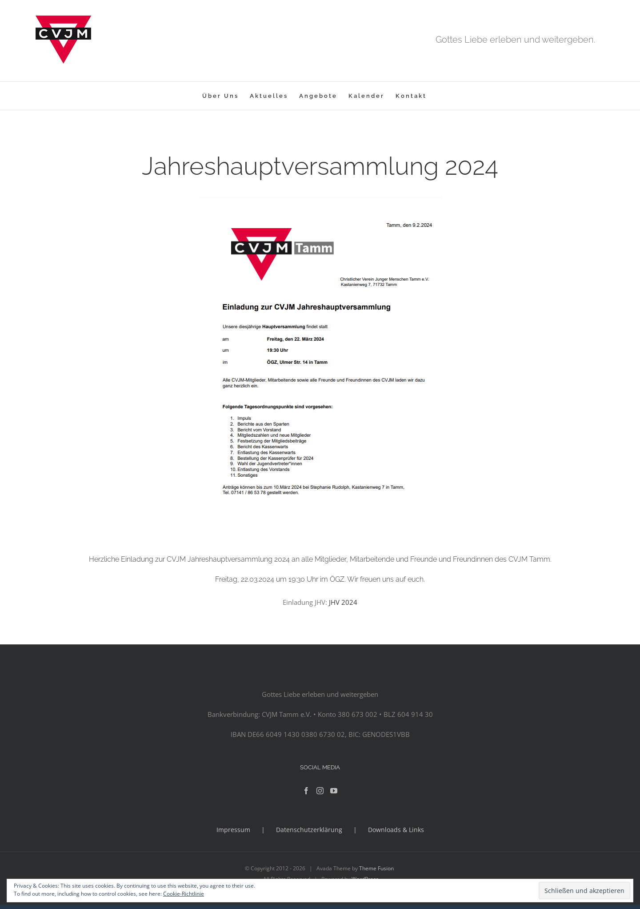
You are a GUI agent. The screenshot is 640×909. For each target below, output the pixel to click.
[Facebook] (306, 790)
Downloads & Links (396, 829)
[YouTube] (333, 790)
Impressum (233, 829)
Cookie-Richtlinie (183, 893)
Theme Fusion (376, 868)
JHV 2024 (343, 602)
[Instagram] (320, 790)
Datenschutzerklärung (309, 829)
